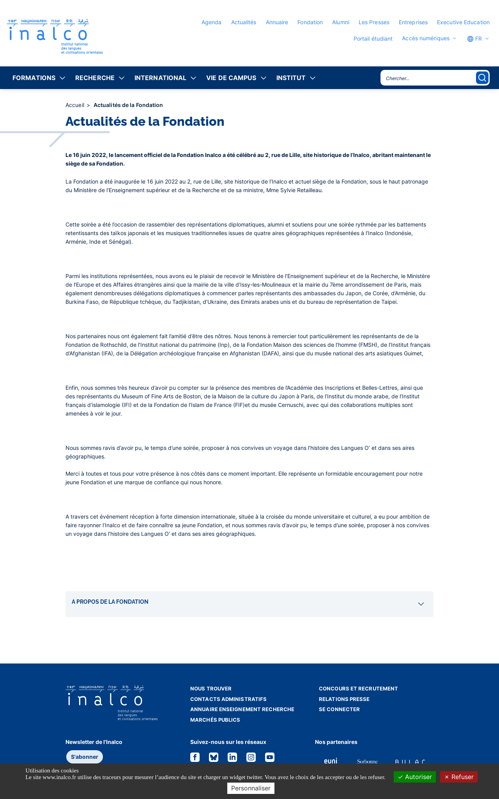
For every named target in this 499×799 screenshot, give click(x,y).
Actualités (244, 22)
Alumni (340, 22)
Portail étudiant (373, 38)
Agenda (212, 22)
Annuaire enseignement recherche (242, 709)
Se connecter (339, 709)
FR (474, 38)
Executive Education (463, 22)
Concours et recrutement (358, 688)
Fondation (310, 22)
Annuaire (277, 22)
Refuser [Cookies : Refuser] (459, 777)
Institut (291, 78)
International (160, 78)
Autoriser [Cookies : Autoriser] (415, 777)
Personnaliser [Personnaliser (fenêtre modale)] (251, 788)
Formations (33, 78)
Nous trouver (211, 688)
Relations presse (344, 699)
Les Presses (374, 22)
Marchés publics (215, 720)
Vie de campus (231, 78)
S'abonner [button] (84, 756)
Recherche (95, 78)
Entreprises (413, 22)
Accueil (75, 105)
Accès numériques (425, 38)
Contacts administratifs (228, 699)
